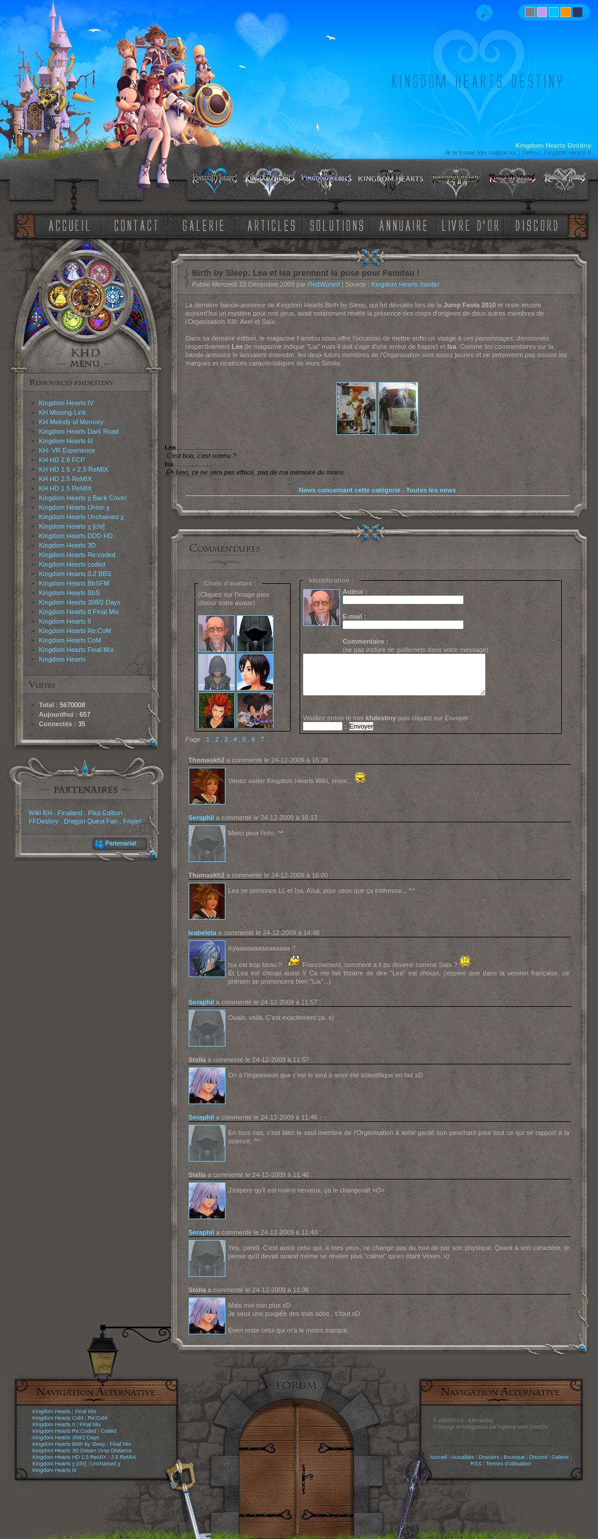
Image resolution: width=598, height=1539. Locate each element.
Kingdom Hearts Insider (405, 284)
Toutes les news (431, 490)
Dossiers (489, 1457)
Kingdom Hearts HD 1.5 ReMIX (70, 1457)
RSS (476, 1464)
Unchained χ (105, 1464)
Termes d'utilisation (508, 1464)
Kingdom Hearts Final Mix (76, 649)
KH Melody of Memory (71, 421)
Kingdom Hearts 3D (67, 545)
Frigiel (132, 821)
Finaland (70, 812)
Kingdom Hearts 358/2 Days (80, 602)
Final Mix (85, 1411)
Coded (108, 1431)
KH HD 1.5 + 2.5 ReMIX (74, 469)
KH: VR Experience (67, 450)
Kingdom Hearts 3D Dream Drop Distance (82, 1451)
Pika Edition (105, 812)
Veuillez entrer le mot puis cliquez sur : (388, 717)
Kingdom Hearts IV (66, 402)
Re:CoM (97, 1418)
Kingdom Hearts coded (72, 564)
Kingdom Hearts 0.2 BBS (75, 573)
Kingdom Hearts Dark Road (79, 431)
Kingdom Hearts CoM (70, 640)
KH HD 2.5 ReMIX (65, 478)
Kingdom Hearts (62, 659)
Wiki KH (40, 812)
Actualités (462, 1457)
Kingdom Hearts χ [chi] (72, 526)
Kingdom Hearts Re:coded (77, 554)
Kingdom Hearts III (66, 440)
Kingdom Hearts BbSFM (74, 583)
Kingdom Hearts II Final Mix (79, 611)
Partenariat (121, 843)
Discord (538, 1457)
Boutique (514, 1457)
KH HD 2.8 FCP (62, 459)
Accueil (438, 1457)
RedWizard (324, 284)
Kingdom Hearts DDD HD (76, 535)
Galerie (560, 1457)
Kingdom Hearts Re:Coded (65, 1431)
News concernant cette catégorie (349, 490)
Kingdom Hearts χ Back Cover (83, 497)
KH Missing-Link (62, 412)
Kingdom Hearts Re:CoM (75, 630)
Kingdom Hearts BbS (69, 592)
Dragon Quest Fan (91, 821)
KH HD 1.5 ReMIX (65, 488)
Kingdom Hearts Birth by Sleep (69, 1444)
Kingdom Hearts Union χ (74, 507)
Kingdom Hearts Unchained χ (81, 516)
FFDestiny (44, 821)
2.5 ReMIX (123, 1457)
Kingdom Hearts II (65, 621)
